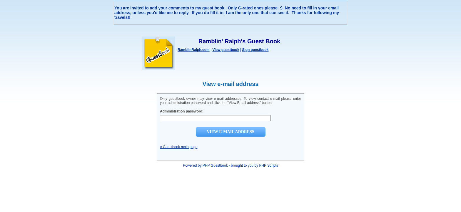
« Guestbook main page (178, 147)
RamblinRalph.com (194, 50)
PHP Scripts (268, 165)
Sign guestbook (255, 50)
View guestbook (225, 50)
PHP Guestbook (215, 165)
